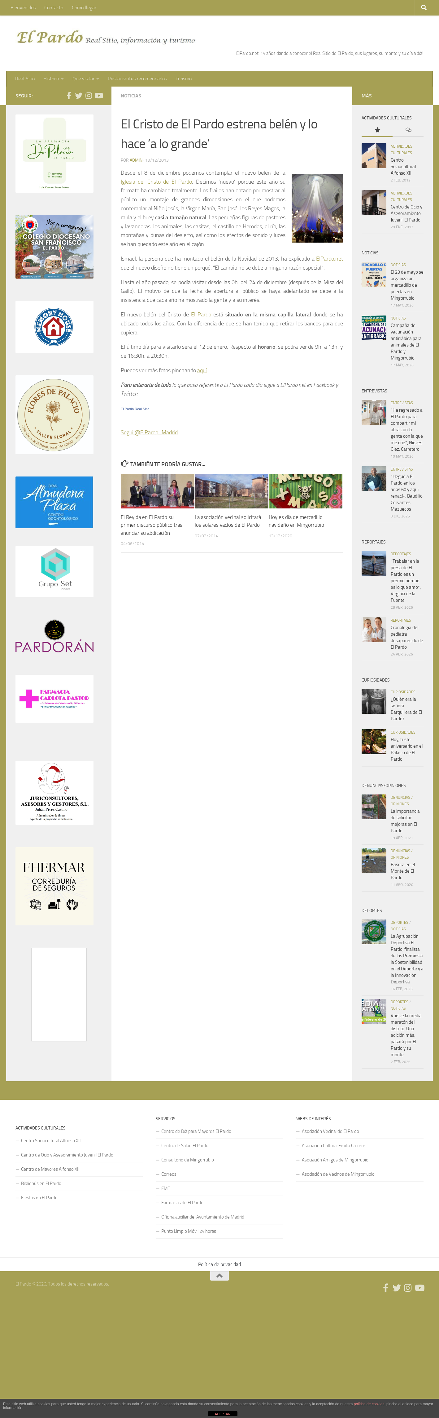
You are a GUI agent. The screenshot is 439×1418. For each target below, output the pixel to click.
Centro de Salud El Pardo (184, 1145)
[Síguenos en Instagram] (88, 95)
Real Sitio (25, 79)
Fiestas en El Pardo (39, 1198)
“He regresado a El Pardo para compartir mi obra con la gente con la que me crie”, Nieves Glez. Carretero (407, 429)
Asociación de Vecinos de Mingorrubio (338, 1174)
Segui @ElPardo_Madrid (149, 432)
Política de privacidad (219, 1264)
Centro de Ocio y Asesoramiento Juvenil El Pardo (406, 213)
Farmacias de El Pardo (182, 1203)
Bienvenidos (23, 8)
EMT (165, 1188)
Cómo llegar (84, 8)
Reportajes (401, 554)
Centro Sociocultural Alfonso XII (403, 166)
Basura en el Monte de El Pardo (403, 871)
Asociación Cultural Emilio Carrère (333, 1145)
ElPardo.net (329, 258)
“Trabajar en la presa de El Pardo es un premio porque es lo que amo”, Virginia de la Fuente (406, 580)
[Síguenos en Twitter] (78, 95)
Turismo (184, 79)
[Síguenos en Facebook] (68, 95)
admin (136, 160)
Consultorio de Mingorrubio (187, 1160)
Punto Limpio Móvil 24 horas (188, 1231)
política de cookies (369, 1404)
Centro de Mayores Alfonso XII (50, 1169)
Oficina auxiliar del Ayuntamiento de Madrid (202, 1217)
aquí (202, 370)
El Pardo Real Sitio (135, 409)
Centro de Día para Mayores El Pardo (196, 1131)
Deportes (399, 922)
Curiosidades (403, 692)
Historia (51, 79)
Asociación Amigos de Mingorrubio (335, 1160)
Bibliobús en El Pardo (41, 1183)
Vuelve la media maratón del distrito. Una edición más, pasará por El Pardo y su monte (406, 1035)
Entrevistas (402, 403)
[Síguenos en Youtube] (98, 95)
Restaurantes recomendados (137, 79)
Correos (168, 1174)
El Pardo (201, 314)
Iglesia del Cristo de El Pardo (156, 181)
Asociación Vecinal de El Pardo (330, 1131)
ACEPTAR (222, 1414)
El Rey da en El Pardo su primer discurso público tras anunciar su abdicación (151, 525)
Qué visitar (83, 79)
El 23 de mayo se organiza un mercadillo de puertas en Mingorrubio (407, 285)
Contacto (53, 8)
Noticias (131, 96)
